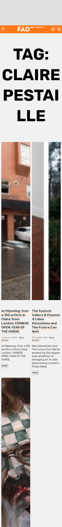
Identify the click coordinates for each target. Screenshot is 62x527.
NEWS (4, 366)
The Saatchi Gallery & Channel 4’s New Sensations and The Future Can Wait (46, 321)
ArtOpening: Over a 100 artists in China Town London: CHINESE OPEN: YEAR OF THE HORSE (15, 321)
